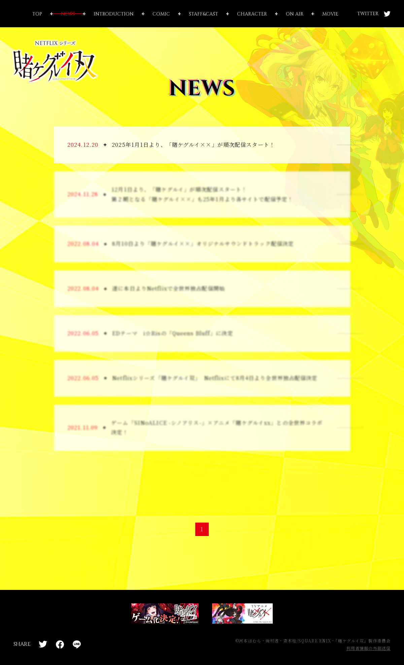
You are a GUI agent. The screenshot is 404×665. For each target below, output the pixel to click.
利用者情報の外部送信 (368, 648)
